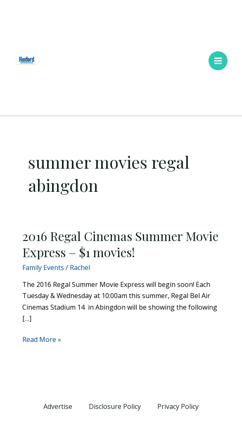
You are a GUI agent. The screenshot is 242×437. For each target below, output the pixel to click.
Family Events (43, 267)
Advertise (57, 406)
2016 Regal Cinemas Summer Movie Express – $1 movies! (120, 244)
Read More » (41, 339)
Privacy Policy (178, 406)
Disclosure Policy (115, 406)
